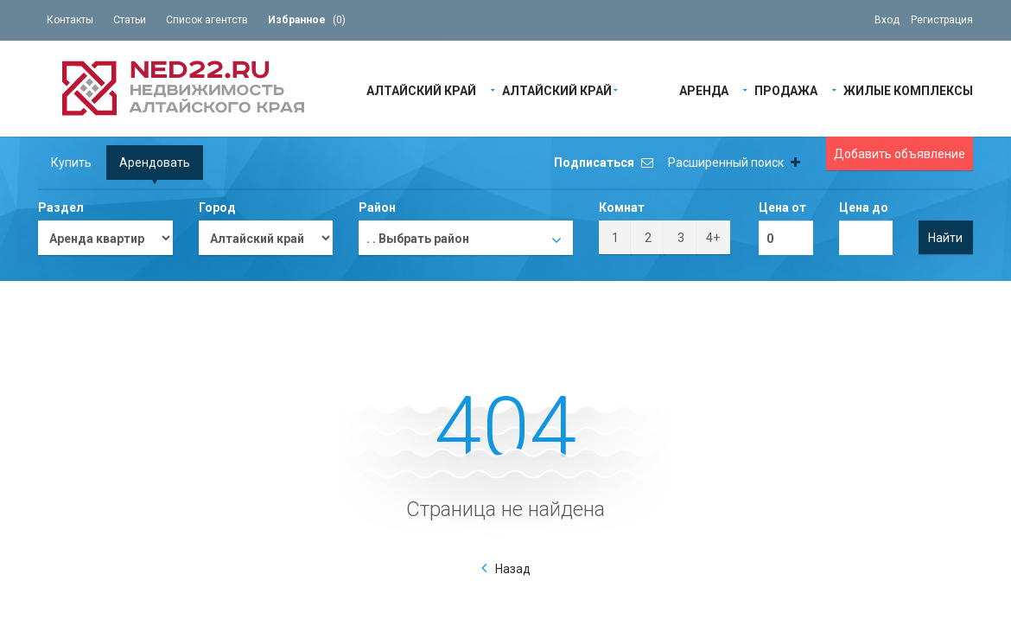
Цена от (782, 207)
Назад (513, 569)
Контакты (70, 20)
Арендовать (154, 162)
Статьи (129, 20)
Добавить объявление (899, 154)
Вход (887, 20)
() (307, 20)
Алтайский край (421, 89)
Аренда (703, 89)
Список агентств (207, 20)
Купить (71, 162)
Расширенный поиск (734, 162)
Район (377, 207)
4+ (713, 238)
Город (217, 207)
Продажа (785, 89)
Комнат (622, 207)
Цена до (863, 207)
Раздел (61, 207)
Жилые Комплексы (908, 89)
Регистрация (942, 20)
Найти (945, 238)
